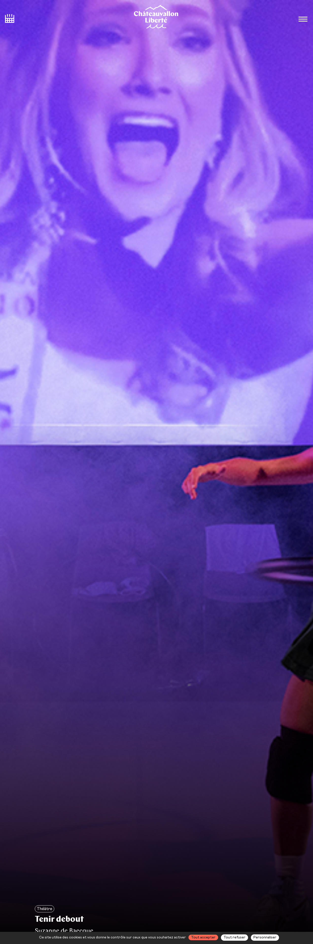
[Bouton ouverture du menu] (303, 19)
